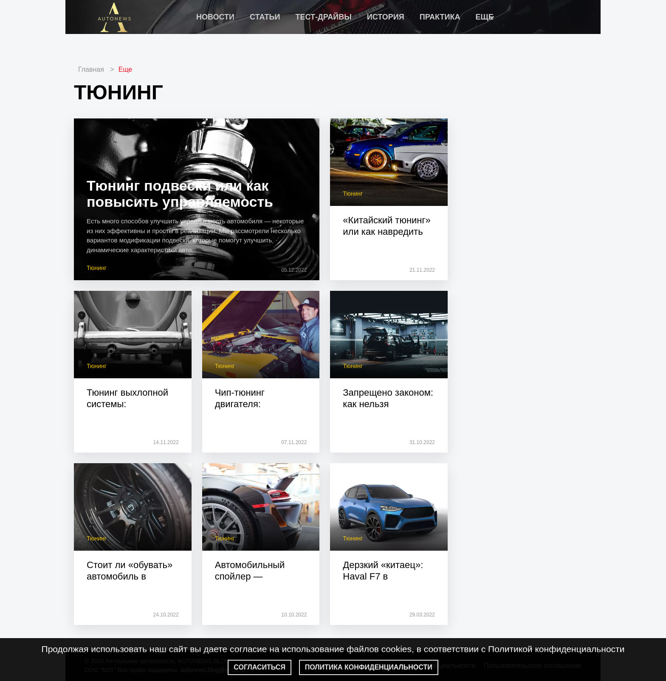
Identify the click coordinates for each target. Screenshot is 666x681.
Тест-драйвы (323, 17)
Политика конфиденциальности (368, 667)
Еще (126, 69)
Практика (440, 17)
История (385, 17)
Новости (215, 17)
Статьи (265, 17)
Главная (91, 69)
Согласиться (259, 667)
